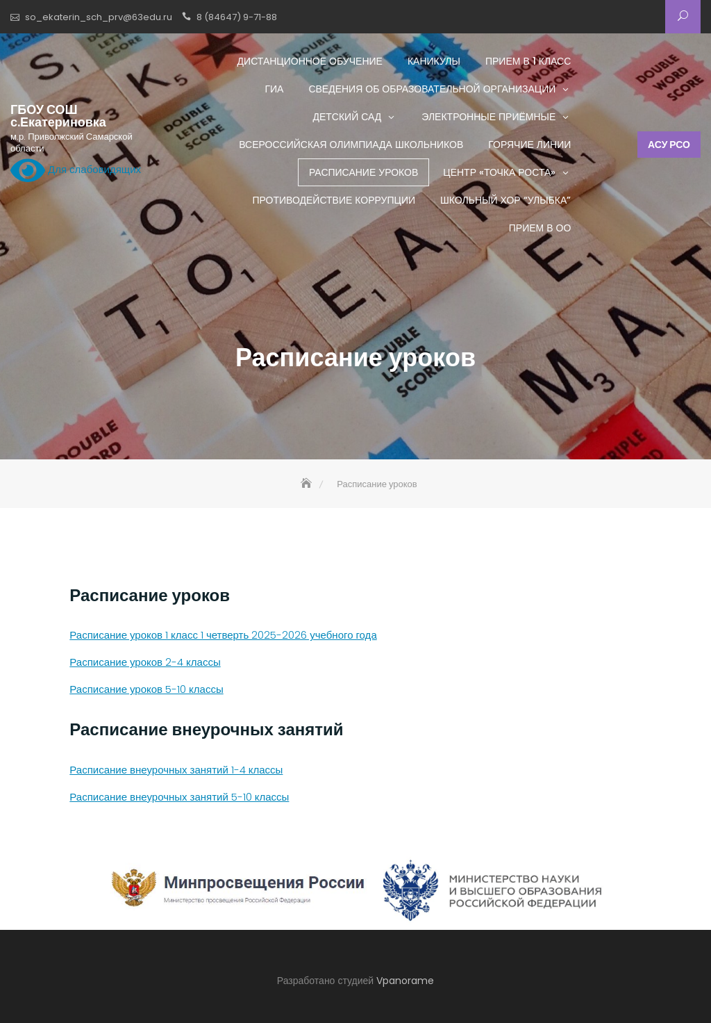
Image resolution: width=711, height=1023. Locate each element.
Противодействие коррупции (333, 200)
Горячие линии (529, 145)
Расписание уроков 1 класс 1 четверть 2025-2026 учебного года (222, 635)
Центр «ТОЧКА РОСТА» (499, 172)
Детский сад (346, 117)
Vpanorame (405, 981)
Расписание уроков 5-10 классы (146, 689)
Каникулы (434, 61)
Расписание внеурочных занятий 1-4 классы (176, 769)
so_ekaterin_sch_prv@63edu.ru (98, 17)
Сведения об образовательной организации (431, 89)
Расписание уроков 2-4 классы (144, 662)
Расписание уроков (363, 172)
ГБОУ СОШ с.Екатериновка (58, 116)
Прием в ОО (540, 228)
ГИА (274, 89)
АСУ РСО (669, 145)
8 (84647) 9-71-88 (236, 17)
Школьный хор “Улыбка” (505, 200)
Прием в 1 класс (528, 61)
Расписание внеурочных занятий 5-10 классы (179, 796)
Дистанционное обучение (310, 61)
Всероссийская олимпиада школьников (351, 145)
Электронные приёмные (488, 117)
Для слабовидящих (75, 170)
